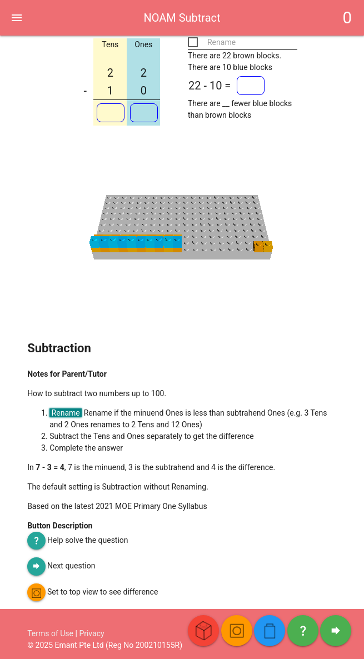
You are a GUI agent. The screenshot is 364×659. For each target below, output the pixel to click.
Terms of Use (50, 633)
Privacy (91, 633)
